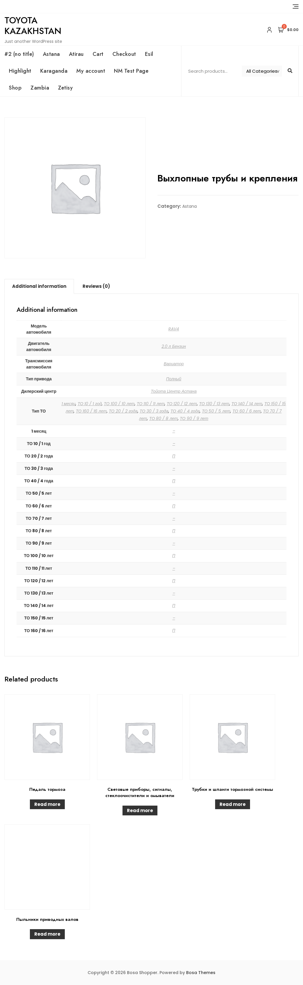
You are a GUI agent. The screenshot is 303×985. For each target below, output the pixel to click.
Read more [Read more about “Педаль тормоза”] (47, 804)
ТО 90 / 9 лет (194, 418)
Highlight (20, 71)
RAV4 (173, 329)
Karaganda (54, 71)
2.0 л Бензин (174, 346)
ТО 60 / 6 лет (246, 411)
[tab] (39, 286)
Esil (149, 54)
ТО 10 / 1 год (89, 404)
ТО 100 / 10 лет (119, 404)
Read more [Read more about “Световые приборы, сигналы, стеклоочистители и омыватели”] (140, 810)
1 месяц (69, 404)
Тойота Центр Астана (174, 391)
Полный (173, 379)
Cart (98, 54)
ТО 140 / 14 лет (246, 404)
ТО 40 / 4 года (185, 411)
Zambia (39, 88)
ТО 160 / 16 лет (91, 411)
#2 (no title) (19, 54)
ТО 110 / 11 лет (151, 404)
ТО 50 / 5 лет (216, 411)
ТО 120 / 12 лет (182, 404)
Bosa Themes (200, 973)
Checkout (124, 54)
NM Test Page (131, 71)
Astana (51, 54)
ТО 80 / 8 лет (163, 418)
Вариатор (174, 364)
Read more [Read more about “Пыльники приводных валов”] (47, 934)
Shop (15, 88)
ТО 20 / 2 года (123, 411)
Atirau (76, 54)
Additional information (39, 286)
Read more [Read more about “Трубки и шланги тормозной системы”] (233, 804)
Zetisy (65, 88)
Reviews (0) (96, 286)
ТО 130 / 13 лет (214, 404)
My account (90, 71)
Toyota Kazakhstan (32, 25)
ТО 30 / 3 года (154, 411)
